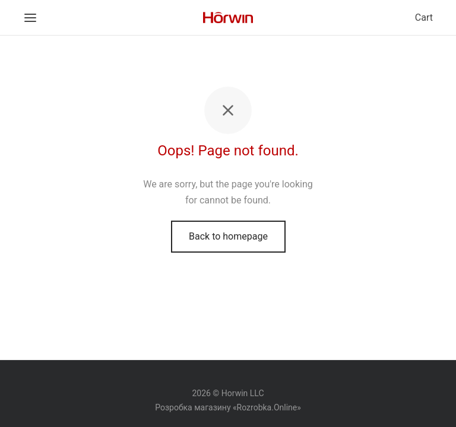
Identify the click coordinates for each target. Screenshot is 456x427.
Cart (424, 17)
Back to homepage (228, 236)
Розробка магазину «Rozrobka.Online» (228, 407)
